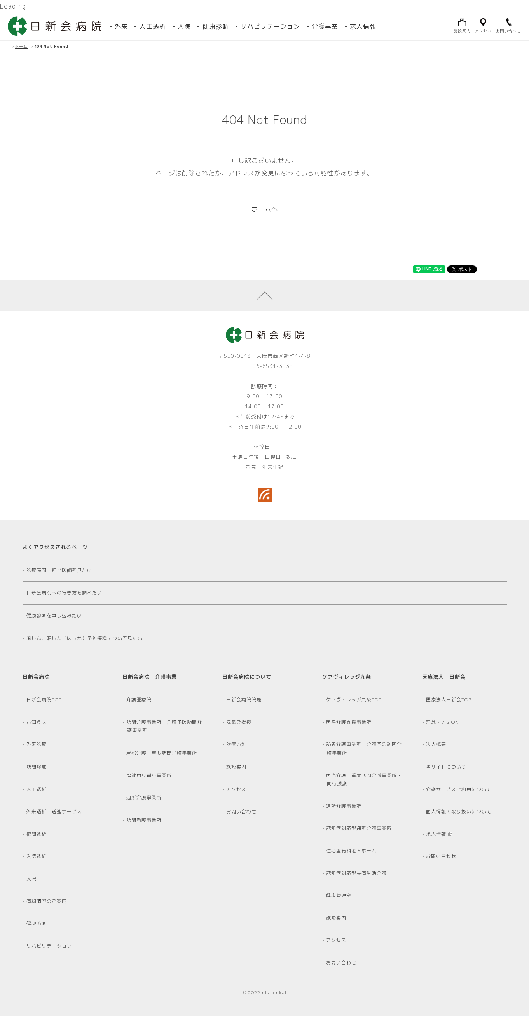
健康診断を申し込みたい (54, 615)
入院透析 (37, 856)
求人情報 (363, 26)
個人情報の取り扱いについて (459, 811)
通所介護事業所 (144, 797)
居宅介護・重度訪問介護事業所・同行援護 (364, 779)
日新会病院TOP (44, 699)
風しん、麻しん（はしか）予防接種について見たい (85, 638)
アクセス (236, 789)
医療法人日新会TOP (449, 699)
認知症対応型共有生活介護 (357, 873)
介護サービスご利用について (459, 789)
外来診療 (37, 744)
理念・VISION (443, 722)
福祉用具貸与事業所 (149, 775)
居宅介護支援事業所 (349, 722)
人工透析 (37, 789)
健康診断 (216, 26)
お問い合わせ (242, 811)
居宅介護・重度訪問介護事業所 (162, 752)
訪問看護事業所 (144, 820)
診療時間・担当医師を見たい (59, 570)
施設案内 (236, 766)
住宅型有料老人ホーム (352, 850)
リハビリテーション (270, 26)
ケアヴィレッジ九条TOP (354, 699)
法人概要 (436, 744)
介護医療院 (139, 699)
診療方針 (236, 744)
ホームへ (264, 209)
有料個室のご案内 (47, 901)
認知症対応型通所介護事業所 (359, 828)
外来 (121, 26)
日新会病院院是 (244, 699)
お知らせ (37, 722)
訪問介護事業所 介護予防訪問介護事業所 (164, 726)
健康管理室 (339, 895)
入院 (184, 26)
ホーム (21, 46)
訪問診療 (37, 766)
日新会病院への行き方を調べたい (64, 592)
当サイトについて (446, 766)
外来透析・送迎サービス (54, 811)
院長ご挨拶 (239, 722)
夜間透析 (37, 834)
